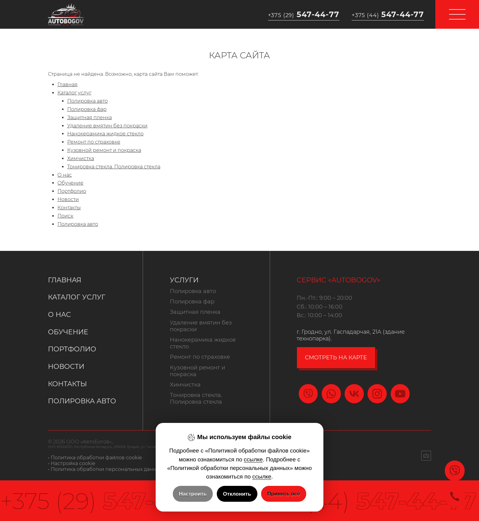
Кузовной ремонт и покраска (104, 150)
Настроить (193, 494)
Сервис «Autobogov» (338, 280)
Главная (67, 84)
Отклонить (237, 494)
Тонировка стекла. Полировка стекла (113, 167)
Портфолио (71, 191)
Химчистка (80, 158)
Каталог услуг (74, 93)
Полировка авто (87, 101)
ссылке (253, 459)
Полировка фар (87, 109)
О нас (64, 175)
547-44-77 (303, 14)
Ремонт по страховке (93, 142)
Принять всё (283, 494)
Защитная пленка (89, 117)
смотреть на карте (336, 357)
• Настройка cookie (71, 463)
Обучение (70, 183)
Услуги (184, 280)
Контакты (69, 208)
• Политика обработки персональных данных (105, 469)
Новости (68, 199)
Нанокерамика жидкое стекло (105, 134)
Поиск (65, 216)
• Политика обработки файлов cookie (95, 457)
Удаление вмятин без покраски (107, 126)
